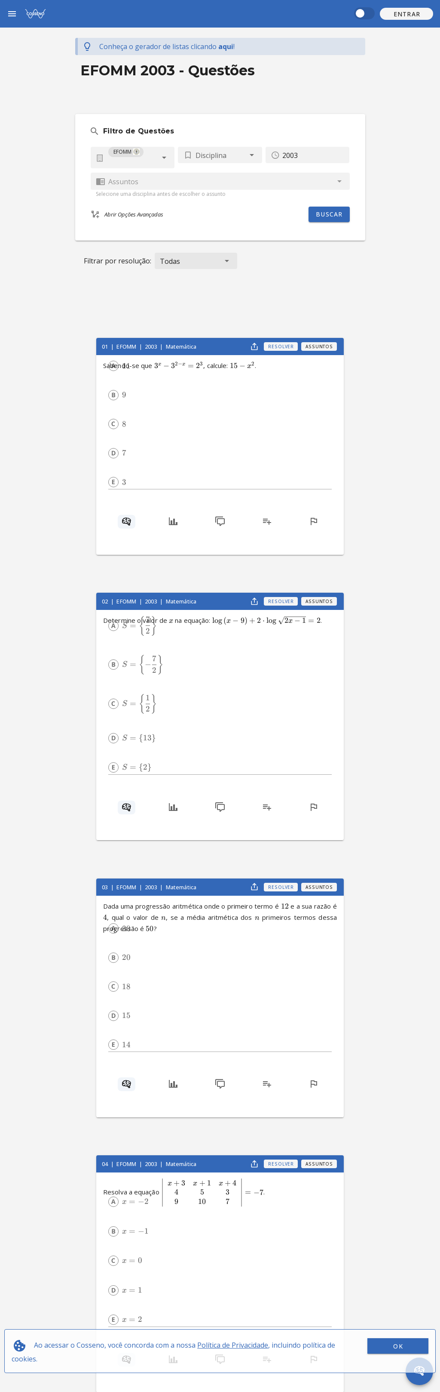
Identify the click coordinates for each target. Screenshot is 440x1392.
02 (105, 601)
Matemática (181, 346)
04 (105, 1164)
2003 (152, 346)
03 (105, 887)
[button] (406, 14)
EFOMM (127, 346)
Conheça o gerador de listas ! (167, 46)
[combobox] (133, 157)
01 (105, 346)
